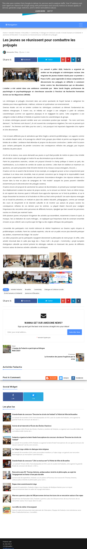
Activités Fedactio (15, 33)
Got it (50, 11)
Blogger (53, 369)
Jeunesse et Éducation (10, 35)
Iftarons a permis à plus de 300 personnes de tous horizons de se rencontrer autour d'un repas (47, 487)
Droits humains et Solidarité (71, 33)
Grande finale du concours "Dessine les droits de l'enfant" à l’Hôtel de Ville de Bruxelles (44, 405)
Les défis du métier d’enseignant (24, 498)
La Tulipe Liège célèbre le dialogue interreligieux (30, 440)
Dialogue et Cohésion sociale (50, 33)
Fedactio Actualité (32, 547)
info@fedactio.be (8, 539)
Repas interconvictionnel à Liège (24, 475)
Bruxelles (25, 33)
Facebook (25, 60)
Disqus (66, 369)
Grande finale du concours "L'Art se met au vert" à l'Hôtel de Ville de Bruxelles (41, 452)
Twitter (49, 60)
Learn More (40, 11)
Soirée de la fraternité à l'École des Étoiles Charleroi (31, 417)
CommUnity (35, 33)
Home (5, 33)
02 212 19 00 (7, 542)
